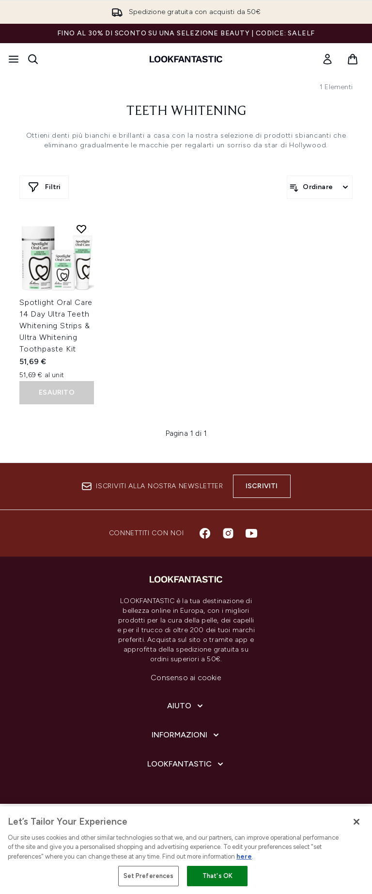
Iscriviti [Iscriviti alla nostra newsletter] (262, 486)
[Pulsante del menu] (13, 59)
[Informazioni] (186, 735)
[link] (327, 59)
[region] (186, 850)
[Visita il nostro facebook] (205, 533)
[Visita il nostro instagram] (228, 533)
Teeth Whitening (186, 111)
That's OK (217, 875)
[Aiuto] (186, 706)
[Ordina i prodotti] (320, 187)
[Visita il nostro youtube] (251, 533)
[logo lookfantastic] (186, 59)
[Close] (356, 821)
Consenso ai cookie (186, 677)
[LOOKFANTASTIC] (186, 764)
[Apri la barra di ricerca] (33, 59)
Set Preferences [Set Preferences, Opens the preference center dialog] (149, 875)
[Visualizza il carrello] (352, 59)
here (244, 856)
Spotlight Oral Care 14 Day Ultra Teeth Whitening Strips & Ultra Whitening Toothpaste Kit (56, 325)
